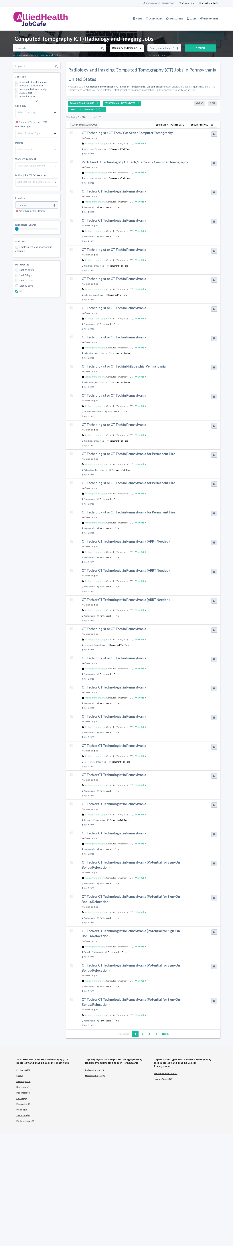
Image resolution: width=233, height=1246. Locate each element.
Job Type (20, 76)
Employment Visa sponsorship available (33, 249)
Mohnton (87, 295)
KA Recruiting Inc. (90, 138)
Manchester (89, 149)
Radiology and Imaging (95, 143)
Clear (213, 103)
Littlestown (88, 645)
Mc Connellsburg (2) (25, 1121)
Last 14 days (26, 280)
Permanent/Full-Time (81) (166, 1073)
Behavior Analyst (28, 96)
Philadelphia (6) (23, 1081)
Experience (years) (25, 224)
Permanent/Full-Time (120, 149)
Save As (199, 103)
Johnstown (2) (23, 1115)
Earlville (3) (21, 1098)
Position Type (23, 126)
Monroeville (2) (23, 1104)
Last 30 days (26, 285)
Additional (21, 241)
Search (200, 48)
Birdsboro (88, 266)
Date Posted (22, 264)
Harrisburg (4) (22, 1087)
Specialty (20, 105)
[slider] (17, 229)
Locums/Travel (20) (163, 1079)
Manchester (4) (23, 1092)
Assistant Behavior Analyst (33, 89)
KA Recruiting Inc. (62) (95, 1070)
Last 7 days (25, 275)
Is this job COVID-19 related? (31, 175)
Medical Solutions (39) (95, 1075)
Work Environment (25, 158)
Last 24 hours (26, 269)
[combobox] (127, 48)
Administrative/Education (33, 82)
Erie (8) (19, 1075)
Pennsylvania (100, 149)
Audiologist (25, 92)
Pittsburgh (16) (23, 1070)
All (20, 291)
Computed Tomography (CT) (119, 143)
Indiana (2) (21, 1109)
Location (20, 198)
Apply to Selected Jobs (84, 124)
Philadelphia (89, 353)
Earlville (87, 411)
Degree (19, 142)
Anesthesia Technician (31, 85)
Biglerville (88, 820)
